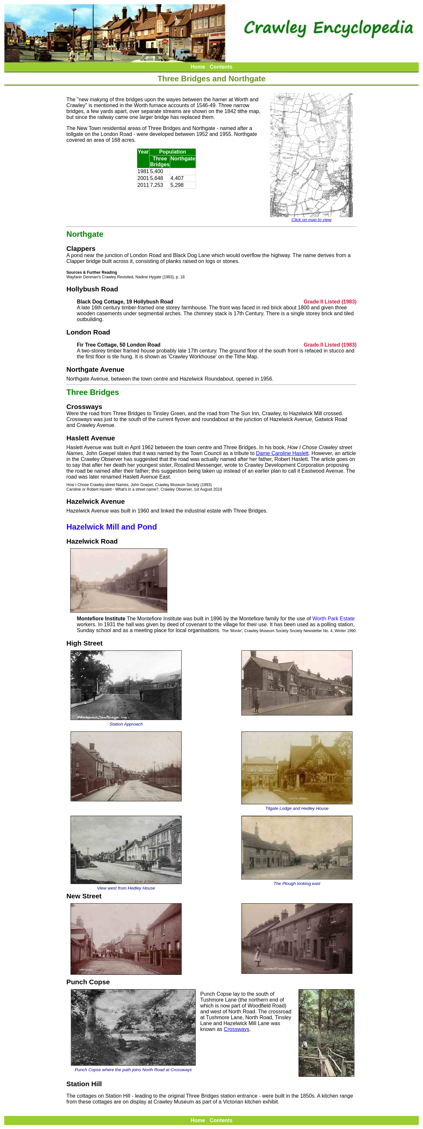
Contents (221, 67)
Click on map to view (311, 217)
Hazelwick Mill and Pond (111, 526)
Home (197, 67)
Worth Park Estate (333, 618)
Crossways (236, 1029)
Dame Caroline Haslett (282, 453)
